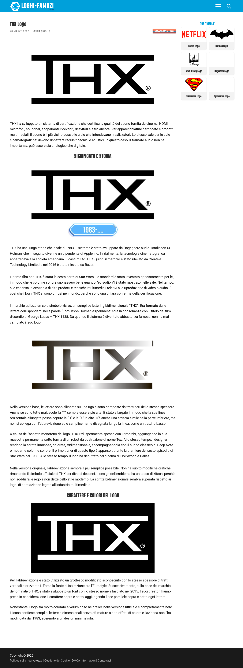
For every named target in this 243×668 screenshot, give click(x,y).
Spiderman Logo (222, 96)
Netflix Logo (194, 46)
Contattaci (108, 660)
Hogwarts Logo (222, 71)
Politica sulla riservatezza (27, 660)
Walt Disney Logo (194, 71)
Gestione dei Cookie (59, 660)
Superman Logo (193, 96)
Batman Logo (221, 46)
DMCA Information (87, 660)
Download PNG (164, 31)
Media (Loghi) (42, 31)
